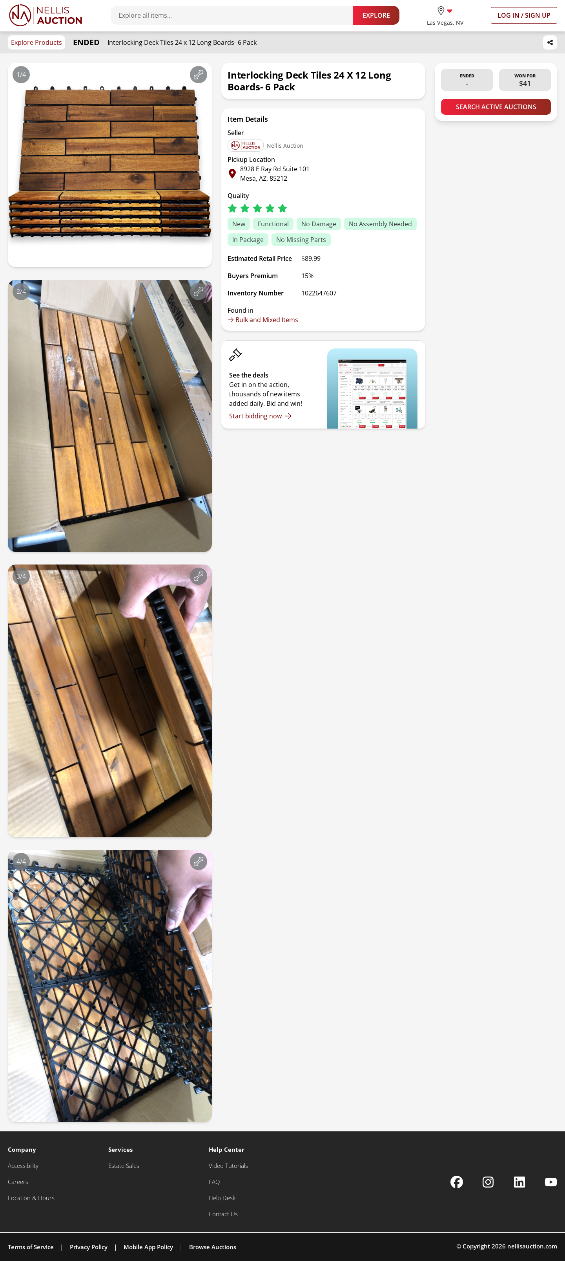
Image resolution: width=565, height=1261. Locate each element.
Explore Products (36, 42)
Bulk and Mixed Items (263, 319)
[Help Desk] (222, 1198)
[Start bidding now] (260, 416)
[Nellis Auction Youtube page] (551, 1182)
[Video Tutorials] (228, 1166)
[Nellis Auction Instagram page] (488, 1182)
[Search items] (235, 15)
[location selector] (445, 15)
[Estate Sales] (123, 1166)
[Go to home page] (45, 15)
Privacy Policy (89, 1247)
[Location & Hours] (31, 1198)
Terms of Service (31, 1247)
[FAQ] (214, 1182)
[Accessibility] (23, 1166)
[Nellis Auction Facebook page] (456, 1182)
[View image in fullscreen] (198, 74)
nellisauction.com (532, 1246)
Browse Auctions (212, 1247)
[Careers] (18, 1182)
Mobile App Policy (148, 1247)
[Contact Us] (223, 1214)
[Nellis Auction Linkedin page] (519, 1182)
